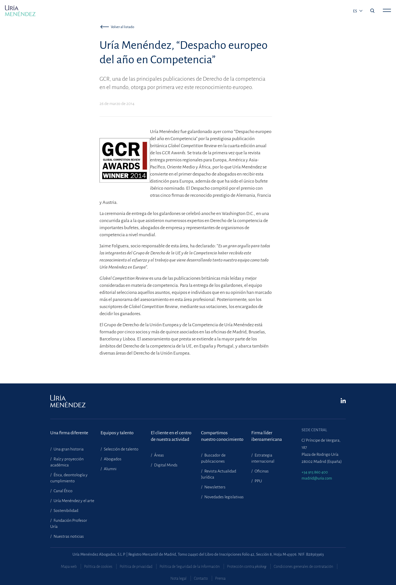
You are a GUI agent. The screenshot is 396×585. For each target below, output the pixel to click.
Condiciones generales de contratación (303, 567)
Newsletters (215, 487)
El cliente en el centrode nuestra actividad (171, 436)
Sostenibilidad (65, 510)
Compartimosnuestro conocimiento (222, 436)
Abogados (112, 459)
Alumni (109, 469)
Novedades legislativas (224, 497)
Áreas (158, 455)
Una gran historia (68, 449)
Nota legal (178, 578)
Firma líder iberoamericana (266, 436)
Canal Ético (62, 491)
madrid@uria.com (317, 478)
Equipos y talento (117, 432)
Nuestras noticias (68, 536)
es (355, 11)
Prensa (220, 578)
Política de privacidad (136, 567)
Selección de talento (120, 449)
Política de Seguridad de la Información (190, 567)
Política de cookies (98, 567)
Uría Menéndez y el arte (73, 501)
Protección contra (246, 567)
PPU (258, 481)
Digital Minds (165, 465)
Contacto (201, 578)
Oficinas (261, 471)
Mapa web (69, 567)
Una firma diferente (69, 432)
